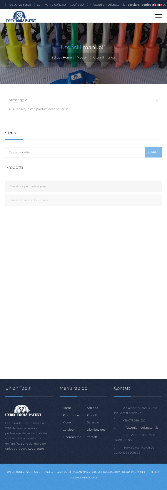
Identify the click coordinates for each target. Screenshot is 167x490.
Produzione (71, 415)
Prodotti (82, 57)
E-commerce (72, 437)
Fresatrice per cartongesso (28, 195)
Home (67, 57)
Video (67, 422)
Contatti (92, 437)
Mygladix (139, 472)
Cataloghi (69, 429)
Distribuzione (96, 429)
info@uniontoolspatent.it (140, 427)
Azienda (92, 407)
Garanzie (93, 422)
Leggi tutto (36, 448)
